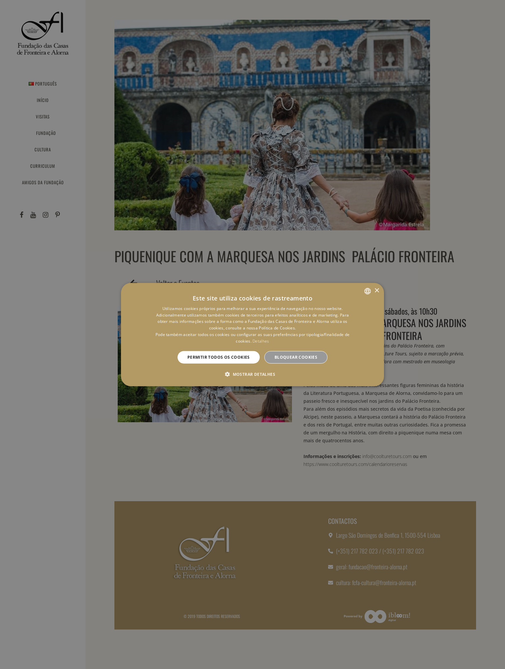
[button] (252, 374)
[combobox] (367, 291)
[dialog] (252, 334)
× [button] (376, 290)
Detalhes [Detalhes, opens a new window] (260, 341)
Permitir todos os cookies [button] (218, 357)
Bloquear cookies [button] (296, 357)
